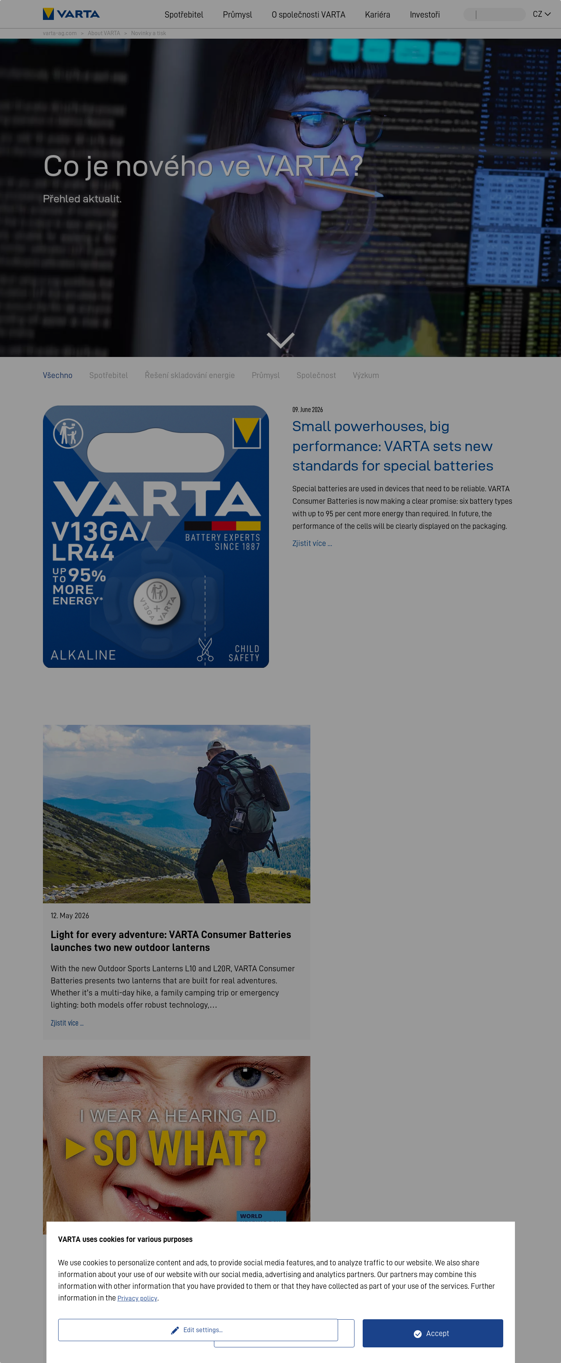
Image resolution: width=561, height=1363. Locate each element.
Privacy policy (140, 1297)
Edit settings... (137, 1333)
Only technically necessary (289, 1333)
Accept (437, 1333)
